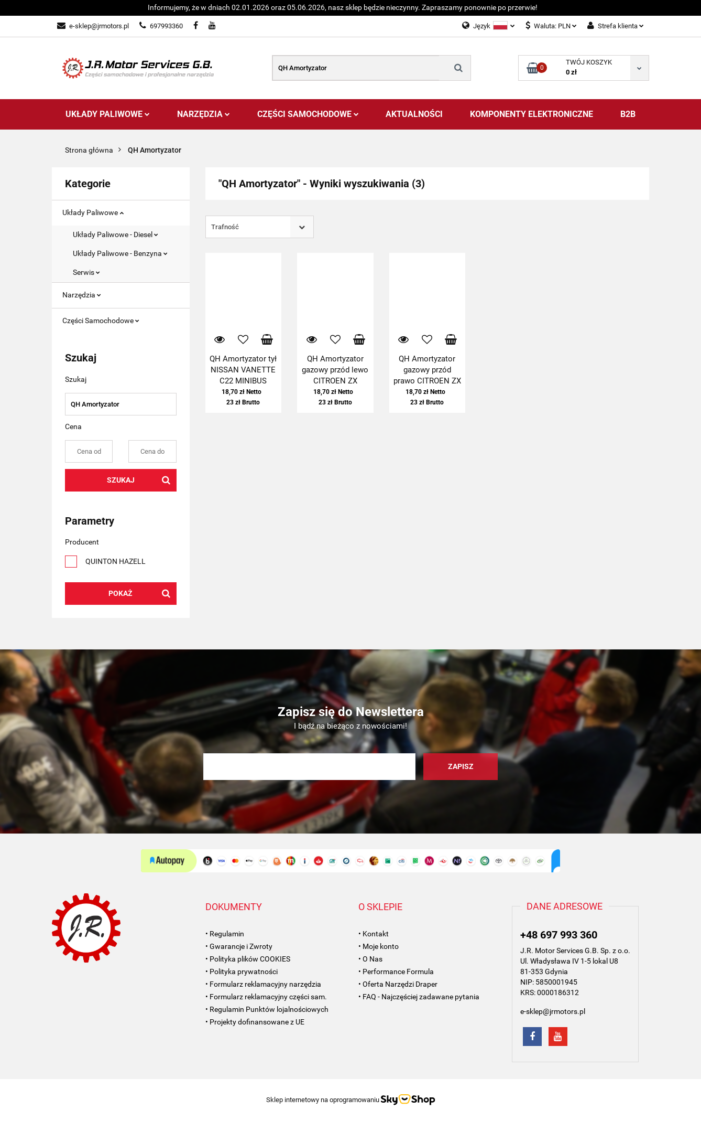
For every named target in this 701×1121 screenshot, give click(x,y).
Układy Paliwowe (107, 114)
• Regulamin (224, 934)
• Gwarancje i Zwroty (238, 946)
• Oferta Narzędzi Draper (397, 984)
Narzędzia (203, 114)
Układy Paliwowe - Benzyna (120, 253)
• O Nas (370, 959)
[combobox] (259, 227)
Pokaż (120, 593)
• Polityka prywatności (241, 971)
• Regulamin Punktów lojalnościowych (266, 1009)
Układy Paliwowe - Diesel (115, 234)
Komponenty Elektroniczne (531, 114)
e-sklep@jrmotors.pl (93, 26)
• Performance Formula (396, 971)
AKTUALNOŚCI (414, 114)
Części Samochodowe (308, 114)
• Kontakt (373, 934)
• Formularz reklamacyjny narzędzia (263, 984)
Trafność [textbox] (225, 227)
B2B (628, 114)
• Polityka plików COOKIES (247, 959)
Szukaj (121, 480)
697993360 (161, 26)
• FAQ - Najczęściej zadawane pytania (418, 996)
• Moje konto (378, 946)
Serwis (86, 272)
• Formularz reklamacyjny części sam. (266, 996)
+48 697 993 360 (558, 934)
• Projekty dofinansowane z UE (254, 1022)
